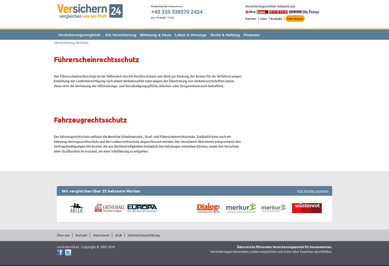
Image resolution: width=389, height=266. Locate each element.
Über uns (63, 235)
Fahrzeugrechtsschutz (90, 119)
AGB (118, 235)
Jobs (263, 18)
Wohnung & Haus (155, 35)
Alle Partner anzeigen (312, 191)
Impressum (101, 235)
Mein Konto (295, 18)
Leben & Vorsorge (191, 35)
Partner (250, 18)
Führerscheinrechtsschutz (96, 59)
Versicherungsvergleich (79, 35)
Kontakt (276, 18)
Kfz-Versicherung (120, 35)
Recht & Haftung (225, 35)
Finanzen (252, 35)
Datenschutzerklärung (144, 235)
